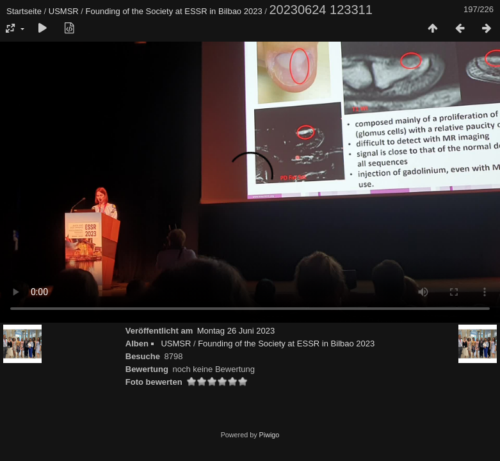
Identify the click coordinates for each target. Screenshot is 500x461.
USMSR (64, 11)
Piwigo (269, 435)
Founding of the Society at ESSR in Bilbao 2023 (174, 11)
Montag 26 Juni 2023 (236, 331)
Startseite (24, 11)
